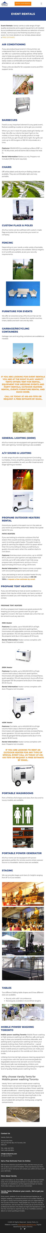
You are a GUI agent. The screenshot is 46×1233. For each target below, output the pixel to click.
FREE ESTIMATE (8, 37)
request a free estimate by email (21, 579)
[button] (41, 3)
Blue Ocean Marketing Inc (27, 1224)
